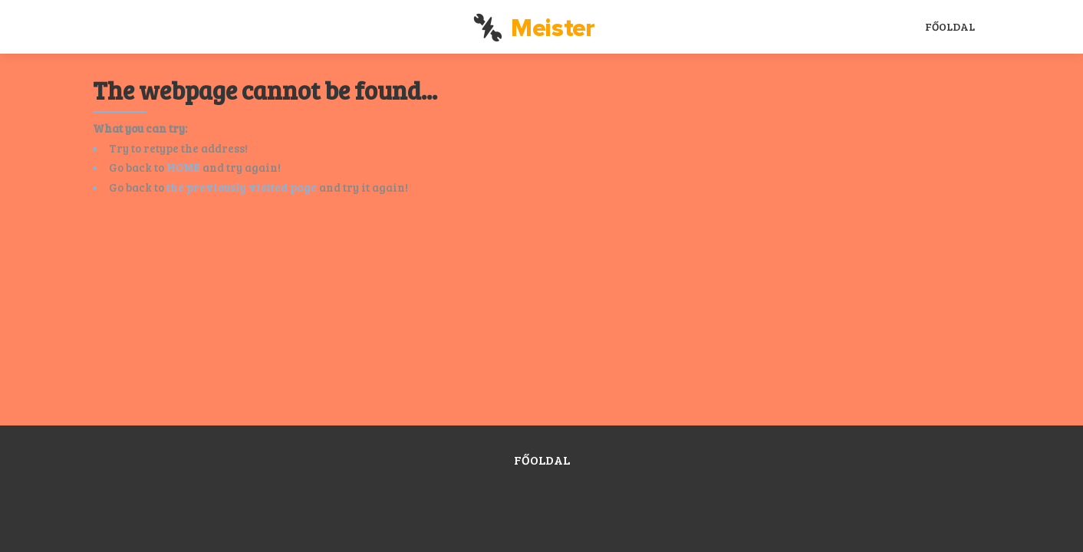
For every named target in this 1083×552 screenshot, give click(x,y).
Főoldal (950, 26)
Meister (534, 28)
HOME (183, 167)
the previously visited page (241, 187)
